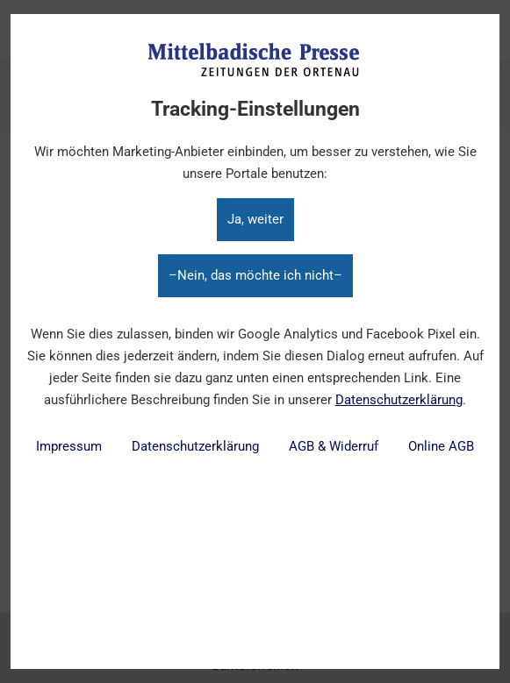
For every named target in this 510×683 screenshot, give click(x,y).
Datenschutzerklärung (399, 400)
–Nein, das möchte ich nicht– (255, 275)
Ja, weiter (255, 219)
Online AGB (441, 446)
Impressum (69, 446)
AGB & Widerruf (333, 446)
